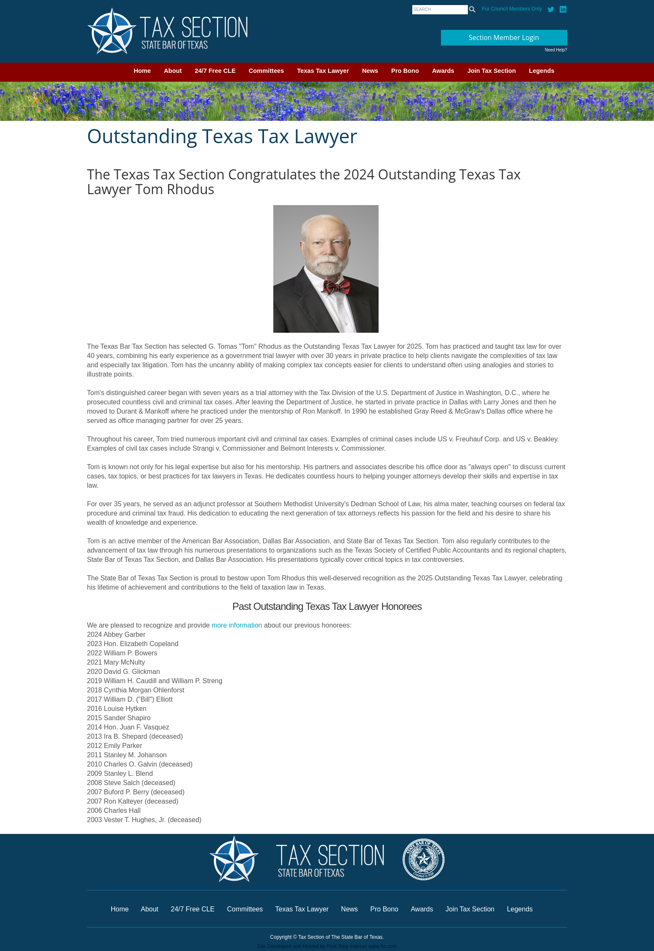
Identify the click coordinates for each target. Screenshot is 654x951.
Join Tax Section (491, 70)
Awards (443, 70)
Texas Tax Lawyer (323, 70)
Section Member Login (504, 37)
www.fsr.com (382, 946)
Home (142, 70)
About (173, 70)
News (370, 70)
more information (236, 625)
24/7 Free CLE (215, 70)
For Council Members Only (512, 9)
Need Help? (556, 50)
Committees (266, 70)
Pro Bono (405, 70)
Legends (541, 70)
